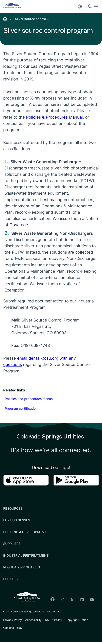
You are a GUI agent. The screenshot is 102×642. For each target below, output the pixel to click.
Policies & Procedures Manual (54, 117)
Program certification (21, 408)
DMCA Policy (53, 620)
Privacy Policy (12, 620)
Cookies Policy (12, 627)
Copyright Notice (76, 620)
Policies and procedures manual (29, 398)
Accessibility (33, 620)
